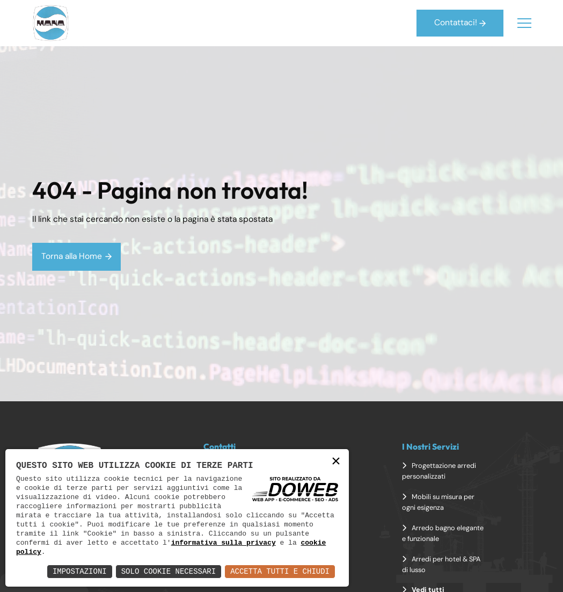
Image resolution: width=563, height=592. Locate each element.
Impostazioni (80, 571)
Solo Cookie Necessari (168, 571)
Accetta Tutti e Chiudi (280, 571)
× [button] (336, 462)
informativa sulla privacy (223, 542)
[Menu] (524, 23)
